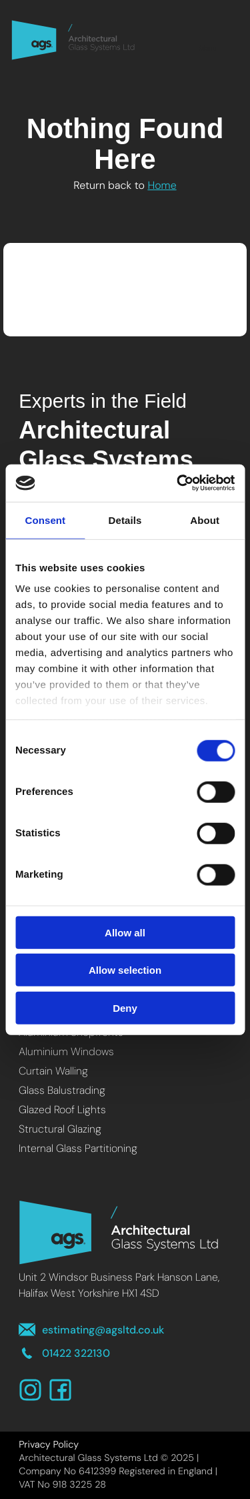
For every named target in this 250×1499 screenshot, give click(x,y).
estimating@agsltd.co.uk (91, 1329)
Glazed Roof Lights (62, 1110)
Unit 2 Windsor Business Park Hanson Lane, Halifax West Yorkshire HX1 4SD (119, 1285)
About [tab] (204, 519)
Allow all (125, 932)
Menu (207, 39)
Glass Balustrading (62, 1090)
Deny (125, 1007)
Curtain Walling (53, 1071)
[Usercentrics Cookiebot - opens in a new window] (178, 483)
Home (161, 185)
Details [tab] (125, 519)
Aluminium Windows (66, 1051)
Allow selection (125, 970)
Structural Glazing (60, 1129)
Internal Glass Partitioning (78, 1148)
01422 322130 (64, 1353)
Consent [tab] (45, 519)
